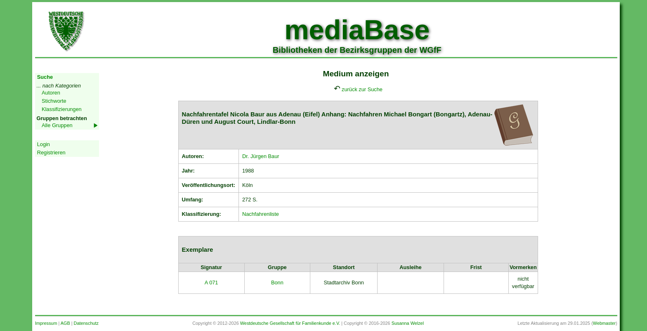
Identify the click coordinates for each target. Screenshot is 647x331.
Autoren (51, 93)
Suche (45, 77)
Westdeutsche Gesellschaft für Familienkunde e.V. (290, 323)
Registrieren (51, 152)
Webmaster (604, 323)
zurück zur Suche (362, 89)
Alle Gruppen (57, 125)
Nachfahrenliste (260, 214)
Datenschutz (86, 323)
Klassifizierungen (62, 109)
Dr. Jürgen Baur (260, 156)
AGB (65, 323)
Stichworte (54, 101)
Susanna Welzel (408, 323)
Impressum (46, 323)
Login (43, 144)
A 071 (211, 282)
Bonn (277, 282)
